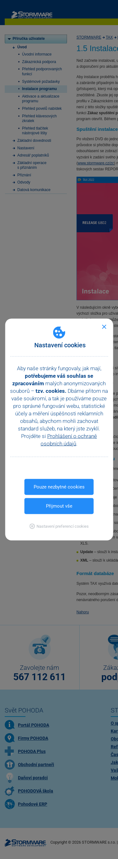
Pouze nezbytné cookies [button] (59, 487)
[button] (59, 526)
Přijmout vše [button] (59, 506)
